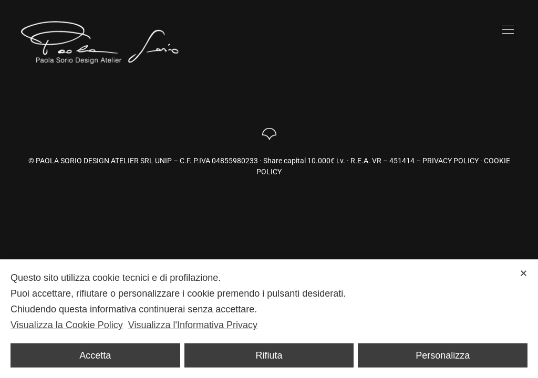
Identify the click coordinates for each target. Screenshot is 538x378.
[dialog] (269, 318)
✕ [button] (523, 273)
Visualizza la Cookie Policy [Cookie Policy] (67, 325)
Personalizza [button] (443, 355)
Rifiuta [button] (268, 355)
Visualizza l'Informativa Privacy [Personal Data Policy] (192, 325)
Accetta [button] (95, 355)
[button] (508, 29)
